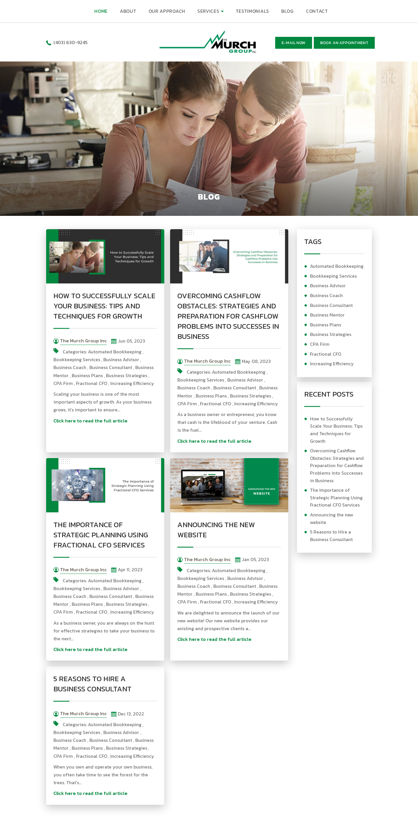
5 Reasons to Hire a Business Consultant (92, 683)
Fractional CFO (91, 383)
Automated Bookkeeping (114, 351)
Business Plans (87, 375)
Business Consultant (110, 367)
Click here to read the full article (90, 420)
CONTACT (317, 11)
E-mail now (294, 43)
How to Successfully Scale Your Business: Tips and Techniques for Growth (104, 305)
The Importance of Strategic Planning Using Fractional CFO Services (100, 534)
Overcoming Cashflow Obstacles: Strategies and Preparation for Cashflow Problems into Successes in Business (228, 316)
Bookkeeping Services (76, 359)
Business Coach (69, 367)
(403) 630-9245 (70, 42)
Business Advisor (121, 359)
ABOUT (128, 11)
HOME (101, 11)
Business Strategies (126, 375)
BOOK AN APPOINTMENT (344, 43)
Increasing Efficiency (132, 383)
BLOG (287, 11)
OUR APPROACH (167, 11)
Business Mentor (327, 314)
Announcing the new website (216, 529)
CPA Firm (63, 383)
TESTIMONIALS (252, 11)
